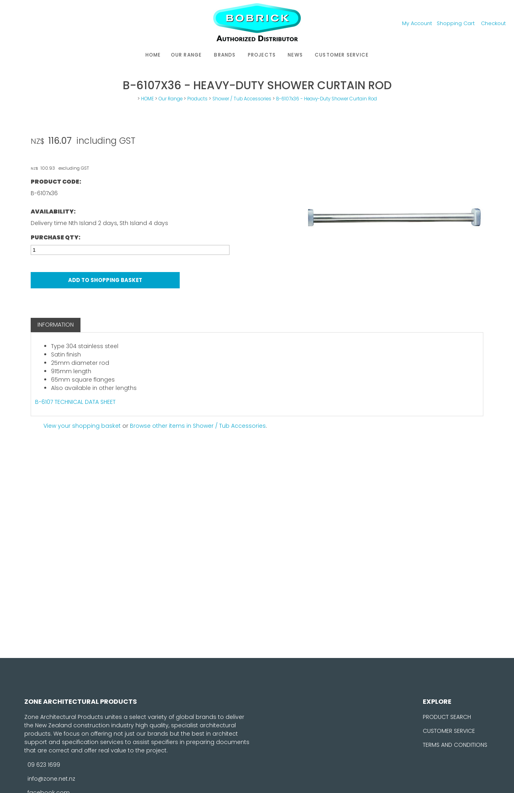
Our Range (186, 54)
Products (197, 99)
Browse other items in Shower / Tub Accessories (198, 426)
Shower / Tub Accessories (241, 99)
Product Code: (56, 182)
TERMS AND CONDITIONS (455, 745)
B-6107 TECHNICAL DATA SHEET (75, 402)
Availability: (53, 211)
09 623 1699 (43, 765)
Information (55, 325)
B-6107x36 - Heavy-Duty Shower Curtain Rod (326, 99)
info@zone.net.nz (51, 779)
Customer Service (342, 54)
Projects (262, 54)
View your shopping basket (82, 426)
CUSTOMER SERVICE (449, 731)
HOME (153, 54)
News (295, 54)
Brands (224, 54)
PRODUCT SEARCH (447, 717)
